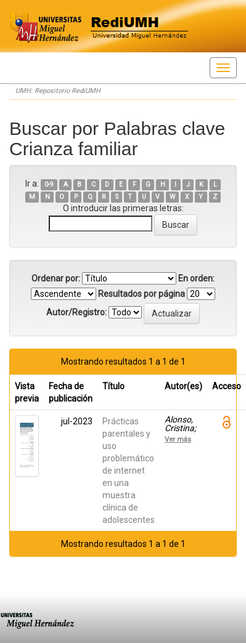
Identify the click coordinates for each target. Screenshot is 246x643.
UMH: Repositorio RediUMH (57, 91)
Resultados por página (141, 294)
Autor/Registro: (76, 312)
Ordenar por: (55, 278)
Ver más (178, 439)
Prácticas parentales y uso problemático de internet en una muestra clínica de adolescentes (128, 470)
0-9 (49, 184)
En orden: (196, 278)
